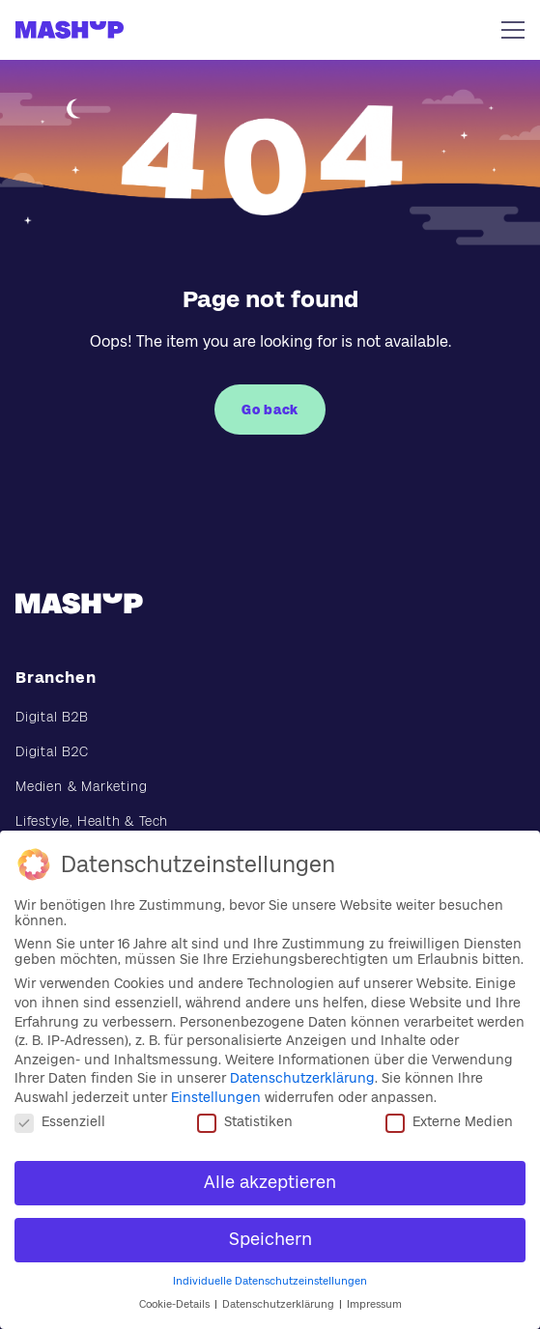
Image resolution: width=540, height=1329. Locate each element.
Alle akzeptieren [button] (270, 1182)
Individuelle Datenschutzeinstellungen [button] (270, 1281)
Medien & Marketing (81, 786)
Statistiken (245, 1121)
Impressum (374, 1304)
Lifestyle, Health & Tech (91, 821)
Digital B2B (52, 716)
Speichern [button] (270, 1239)
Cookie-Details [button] (176, 1304)
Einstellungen (216, 1097)
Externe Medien (449, 1121)
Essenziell (59, 1121)
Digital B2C (52, 751)
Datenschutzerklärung (302, 1078)
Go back (270, 409)
